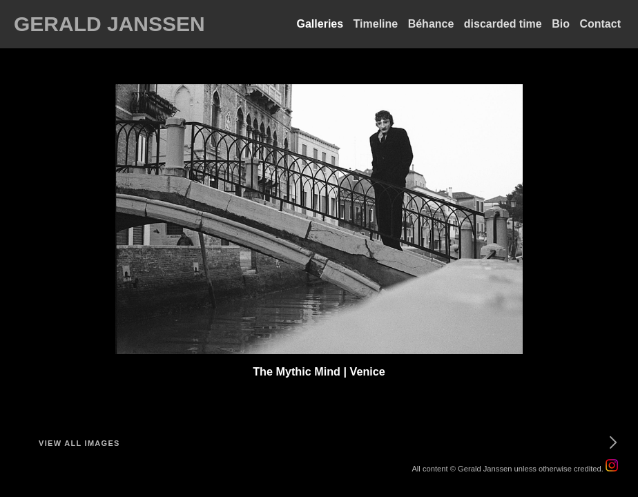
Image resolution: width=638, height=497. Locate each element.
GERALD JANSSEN (109, 23)
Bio (561, 24)
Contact (600, 24)
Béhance (431, 24)
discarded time (503, 24)
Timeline (376, 24)
